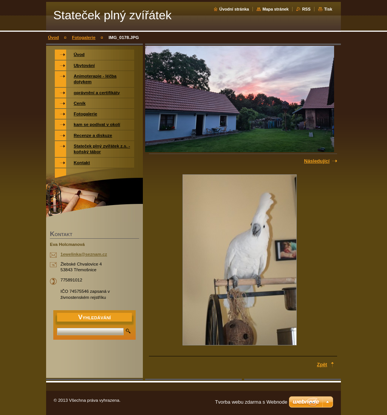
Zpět (322, 364)
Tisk (328, 9)
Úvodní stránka (234, 9)
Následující (317, 161)
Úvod (53, 37)
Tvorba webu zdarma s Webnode (251, 402)
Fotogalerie (84, 37)
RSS (306, 9)
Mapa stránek (275, 9)
